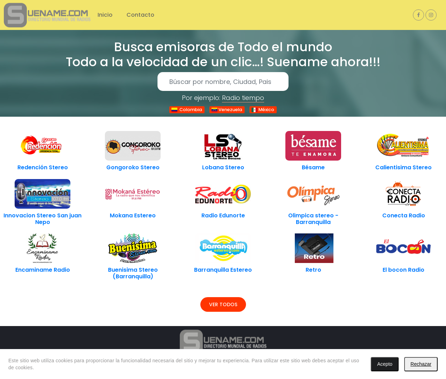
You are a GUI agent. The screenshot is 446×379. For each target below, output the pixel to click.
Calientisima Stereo (403, 167)
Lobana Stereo (223, 167)
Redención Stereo (42, 167)
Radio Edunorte (223, 215)
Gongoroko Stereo (133, 167)
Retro (313, 270)
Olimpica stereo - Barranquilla (313, 218)
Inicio (105, 15)
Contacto (140, 15)
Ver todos (223, 304)
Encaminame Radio (42, 270)
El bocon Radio (403, 270)
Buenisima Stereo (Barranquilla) (133, 273)
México (263, 110)
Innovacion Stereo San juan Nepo (42, 218)
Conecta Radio (403, 215)
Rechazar (420, 364)
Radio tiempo (243, 97)
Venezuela (227, 110)
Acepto (384, 364)
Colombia (186, 110)
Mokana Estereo (133, 215)
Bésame (313, 167)
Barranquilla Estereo (223, 270)
